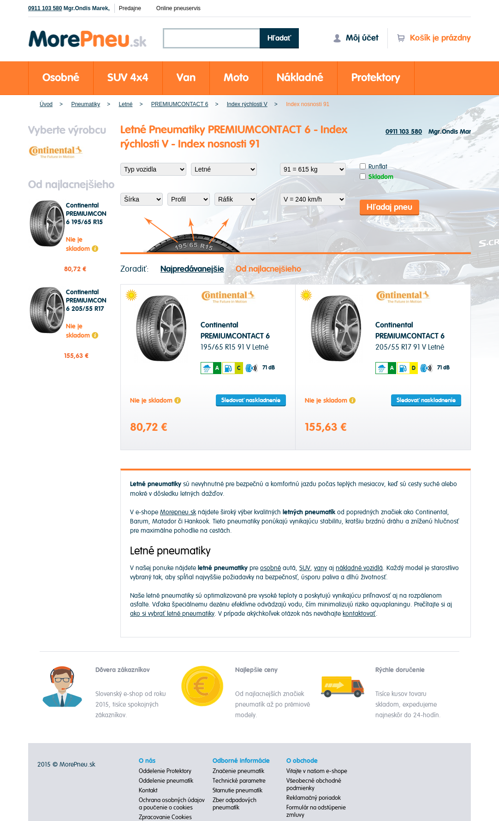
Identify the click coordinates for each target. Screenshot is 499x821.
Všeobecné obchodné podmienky (314, 784)
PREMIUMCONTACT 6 (179, 104)
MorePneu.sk (77, 764)
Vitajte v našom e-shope (317, 771)
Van (186, 78)
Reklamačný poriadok (313, 798)
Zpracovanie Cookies (165, 817)
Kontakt (148, 790)
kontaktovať (359, 614)
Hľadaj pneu (389, 207)
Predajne (130, 8)
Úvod (46, 104)
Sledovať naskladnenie (250, 400)
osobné (270, 568)
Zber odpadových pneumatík (234, 804)
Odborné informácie (241, 761)
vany (320, 568)
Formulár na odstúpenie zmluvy (316, 811)
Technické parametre (239, 781)
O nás (147, 761)
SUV (304, 568)
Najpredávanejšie (192, 269)
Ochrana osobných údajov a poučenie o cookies (172, 804)
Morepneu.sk (88, 32)
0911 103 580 (45, 8)
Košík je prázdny (434, 38)
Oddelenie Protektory (165, 771)
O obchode (302, 761)
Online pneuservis (178, 8)
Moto (236, 78)
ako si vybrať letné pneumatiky (172, 614)
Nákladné (300, 78)
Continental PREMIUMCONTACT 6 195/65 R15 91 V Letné (93, 218)
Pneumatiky (85, 104)
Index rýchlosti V (247, 104)
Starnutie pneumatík (237, 790)
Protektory (375, 78)
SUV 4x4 (128, 78)
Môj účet (355, 38)
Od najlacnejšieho (268, 269)
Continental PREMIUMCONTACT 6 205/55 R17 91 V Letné (93, 304)
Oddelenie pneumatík (166, 781)
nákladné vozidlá (359, 568)
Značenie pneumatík (239, 771)
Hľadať (279, 38)
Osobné (60, 78)
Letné (125, 104)
